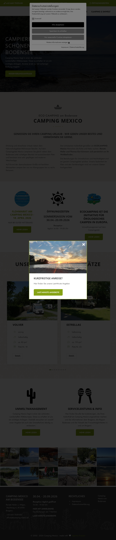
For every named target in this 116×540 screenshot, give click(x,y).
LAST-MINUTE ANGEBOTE (48, 292)
